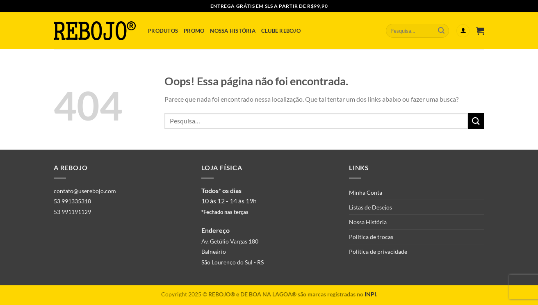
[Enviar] (441, 31)
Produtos (163, 30)
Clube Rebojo (281, 30)
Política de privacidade (378, 251)
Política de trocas (371, 236)
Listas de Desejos (370, 207)
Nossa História (232, 30)
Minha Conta (365, 192)
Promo (194, 30)
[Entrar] (463, 31)
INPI (370, 294)
